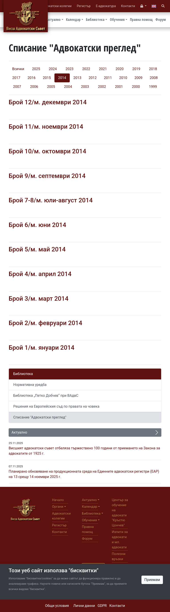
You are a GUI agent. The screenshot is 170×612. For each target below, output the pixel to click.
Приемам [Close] (152, 580)
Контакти (117, 606)
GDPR (102, 606)
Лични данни (84, 606)
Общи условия (57, 606)
